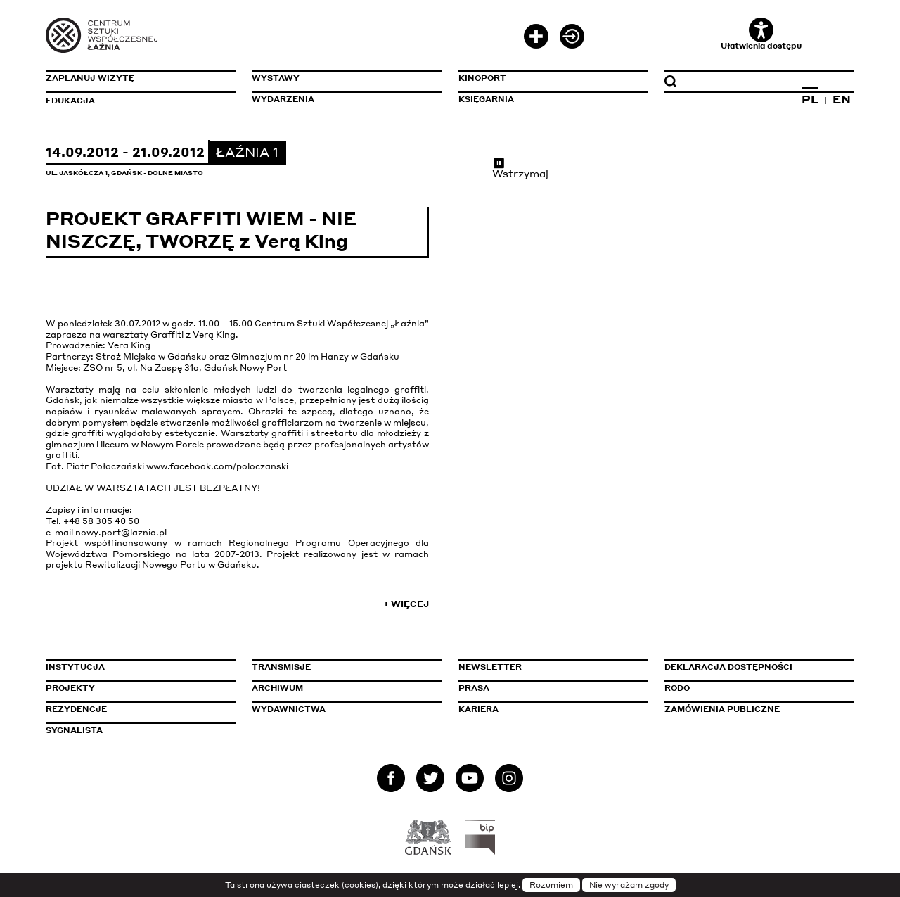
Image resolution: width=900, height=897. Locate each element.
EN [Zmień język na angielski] (841, 99)
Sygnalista (74, 730)
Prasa (473, 688)
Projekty (70, 688)
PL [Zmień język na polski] (810, 99)
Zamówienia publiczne (753, 709)
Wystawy (276, 78)
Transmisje (341, 667)
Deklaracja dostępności (728, 667)
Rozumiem (551, 885)
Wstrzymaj (520, 168)
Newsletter (490, 667)
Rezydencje (76, 709)
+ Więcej (406, 604)
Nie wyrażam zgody (629, 885)
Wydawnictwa (289, 709)
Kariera (478, 709)
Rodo (677, 688)
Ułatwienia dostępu (761, 34)
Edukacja (70, 101)
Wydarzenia (283, 99)
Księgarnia (486, 99)
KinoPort (482, 78)
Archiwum (277, 688)
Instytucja (75, 667)
